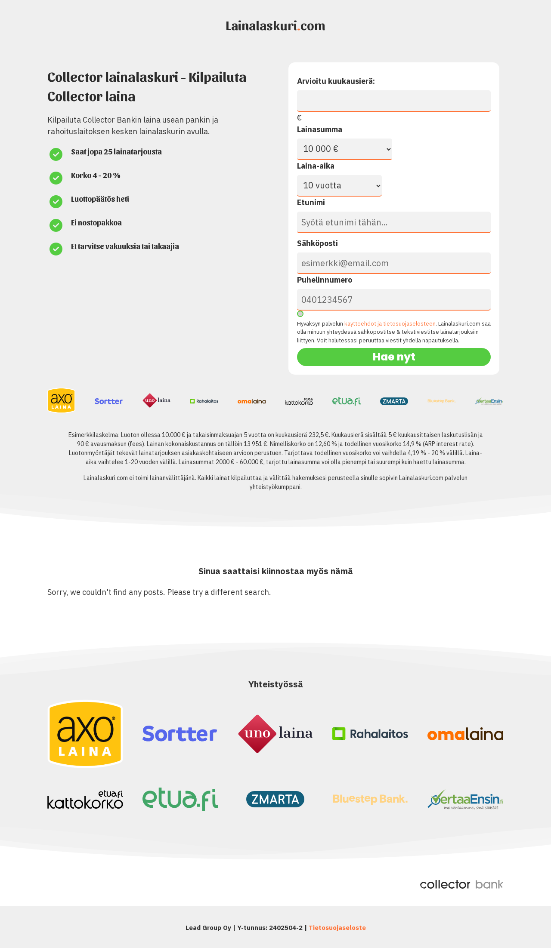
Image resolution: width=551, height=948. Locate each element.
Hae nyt (394, 356)
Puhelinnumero (324, 280)
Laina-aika (315, 166)
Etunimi (311, 202)
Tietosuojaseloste (337, 927)
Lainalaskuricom (275, 24)
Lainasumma (319, 129)
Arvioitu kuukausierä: (336, 81)
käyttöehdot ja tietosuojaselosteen (390, 323)
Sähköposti (317, 243)
